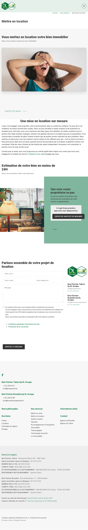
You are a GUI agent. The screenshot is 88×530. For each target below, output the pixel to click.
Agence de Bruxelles (67, 421)
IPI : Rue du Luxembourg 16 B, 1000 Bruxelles (41, 501)
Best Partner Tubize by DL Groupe (76, 285)
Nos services (64, 13)
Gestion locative (37, 419)
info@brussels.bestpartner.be (77, 302)
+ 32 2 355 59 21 (74, 291)
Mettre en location (37, 416)
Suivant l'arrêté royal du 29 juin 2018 (39, 498)
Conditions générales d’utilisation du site (14, 518)
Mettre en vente (36, 413)
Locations (5, 424)
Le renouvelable (36, 436)
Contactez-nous (15, 111)
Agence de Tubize (66, 424)
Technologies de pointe (39, 433)
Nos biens (6, 416)
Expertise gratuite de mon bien (68, 216)
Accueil (55, 13)
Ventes (4, 421)
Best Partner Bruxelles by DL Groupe (74, 298)
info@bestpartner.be (74, 289)
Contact (64, 416)
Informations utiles (68, 409)
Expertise (34, 422)
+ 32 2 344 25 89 (74, 304)
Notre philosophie (10, 409)
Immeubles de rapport (9, 426)
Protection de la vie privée (38, 518)
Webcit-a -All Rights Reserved (15, 520)
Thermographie (36, 430)
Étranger (5, 429)
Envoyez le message (13, 347)
